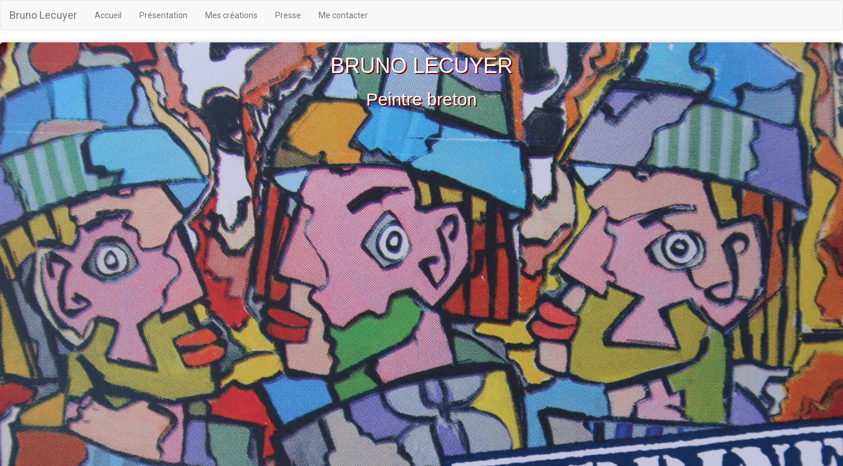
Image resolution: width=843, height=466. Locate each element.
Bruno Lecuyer (43, 15)
